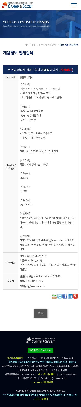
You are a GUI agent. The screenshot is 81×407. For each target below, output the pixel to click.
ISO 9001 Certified (40, 350)
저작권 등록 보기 (40, 398)
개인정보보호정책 (15, 357)
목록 (40, 313)
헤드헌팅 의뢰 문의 (46, 374)
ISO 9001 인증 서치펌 (42, 382)
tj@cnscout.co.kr (36, 286)
